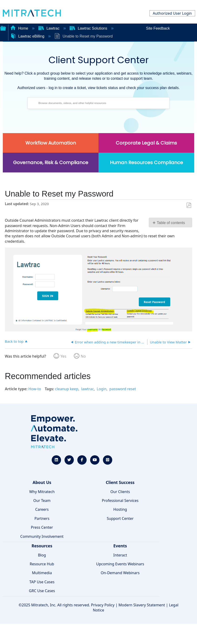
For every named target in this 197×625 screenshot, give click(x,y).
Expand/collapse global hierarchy (3, 28)
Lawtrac (49, 28)
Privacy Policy (103, 605)
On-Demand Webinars (120, 572)
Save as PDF (188, 205)
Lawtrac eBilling (27, 36)
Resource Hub (42, 563)
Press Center (42, 527)
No (83, 356)
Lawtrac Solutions (89, 28)
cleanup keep (66, 388)
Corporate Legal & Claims (146, 143)
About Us (42, 482)
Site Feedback (158, 28)
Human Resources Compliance (146, 162)
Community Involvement (42, 536)
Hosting (120, 509)
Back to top (14, 341)
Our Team (42, 500)
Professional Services (120, 500)
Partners (41, 518)
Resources (41, 546)
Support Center (120, 518)
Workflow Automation (50, 143)
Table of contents (171, 223)
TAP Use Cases (41, 581)
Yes (63, 356)
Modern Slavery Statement (142, 605)
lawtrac (87, 388)
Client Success (120, 482)
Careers (42, 509)
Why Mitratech (41, 491)
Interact (120, 555)
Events (120, 546)
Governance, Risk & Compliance (50, 162)
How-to (34, 388)
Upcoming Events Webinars (120, 563)
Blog (42, 555)
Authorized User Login (172, 13)
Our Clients (120, 491)
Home (19, 28)
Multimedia (42, 572)
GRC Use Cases (42, 590)
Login (101, 388)
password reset (122, 388)
